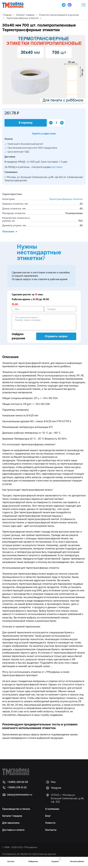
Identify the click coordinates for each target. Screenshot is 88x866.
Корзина (56, 860)
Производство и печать (16, 809)
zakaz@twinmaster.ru (19, 794)
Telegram (53, 788)
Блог (48, 815)
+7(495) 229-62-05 (76, 4)
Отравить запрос (56, 336)
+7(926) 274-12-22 (17, 787)
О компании (52, 809)
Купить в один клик (44, 133)
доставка (57, 167)
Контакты (51, 829)
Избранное (33, 861)
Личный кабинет (77, 861)
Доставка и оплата (13, 829)
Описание (8, 231)
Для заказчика (10, 822)
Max (51, 782)
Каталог (11, 861)
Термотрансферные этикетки (66, 199)
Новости (50, 822)
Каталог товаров (12, 815)
